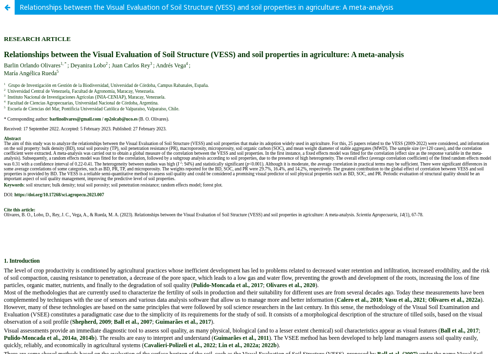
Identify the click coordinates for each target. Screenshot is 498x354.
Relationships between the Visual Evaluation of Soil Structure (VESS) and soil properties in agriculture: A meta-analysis (207, 7)
